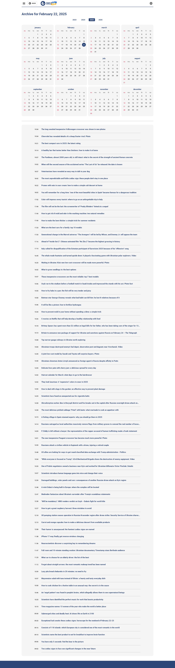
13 (29, 41)
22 (38, 45)
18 (51, 41)
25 (51, 45)
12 (25, 41)
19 (25, 45)
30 (42, 48)
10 (46, 38)
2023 (74, 20)
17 (46, 41)
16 (42, 41)
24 (46, 45)
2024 (83, 20)
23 (42, 45)
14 (33, 41)
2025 (92, 20)
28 (33, 48)
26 (25, 48)
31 (46, 48)
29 (38, 48)
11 (51, 38)
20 (29, 45)
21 (33, 45)
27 (29, 48)
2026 (100, 20)
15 (38, 41)
